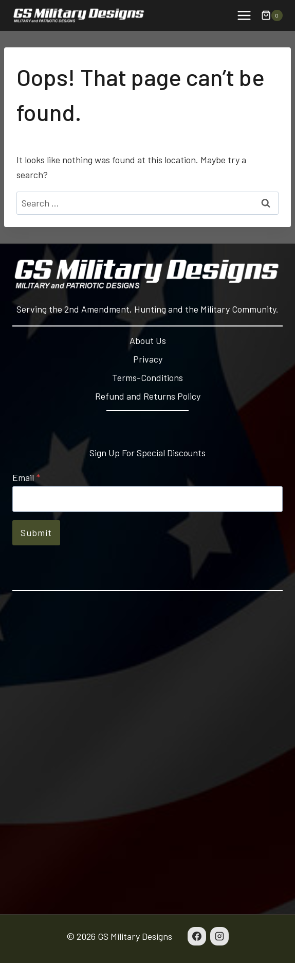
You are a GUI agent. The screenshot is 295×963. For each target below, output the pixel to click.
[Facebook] (197, 936)
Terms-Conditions (147, 377)
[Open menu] (244, 15)
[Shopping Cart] (272, 15)
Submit (36, 532)
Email (26, 477)
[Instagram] (219, 936)
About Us (148, 340)
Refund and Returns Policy (147, 396)
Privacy (147, 359)
